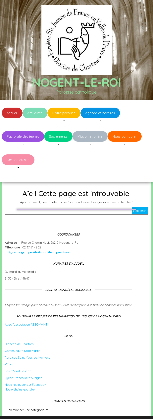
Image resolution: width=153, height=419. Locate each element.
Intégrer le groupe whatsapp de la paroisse (37, 240)
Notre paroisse (64, 113)
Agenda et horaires (100, 113)
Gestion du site (18, 160)
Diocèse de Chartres (19, 332)
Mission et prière (90, 136)
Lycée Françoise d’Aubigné (23, 366)
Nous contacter (124, 136)
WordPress (80, 410)
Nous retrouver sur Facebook (25, 373)
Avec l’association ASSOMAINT (26, 312)
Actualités (34, 113)
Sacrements (58, 136)
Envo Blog (109, 410)
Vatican (10, 352)
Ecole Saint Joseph (18, 359)
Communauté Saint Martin (22, 339)
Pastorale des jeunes (23, 136)
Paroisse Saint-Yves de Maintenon (28, 345)
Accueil (12, 113)
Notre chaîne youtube (20, 377)
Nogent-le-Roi (76, 82)
